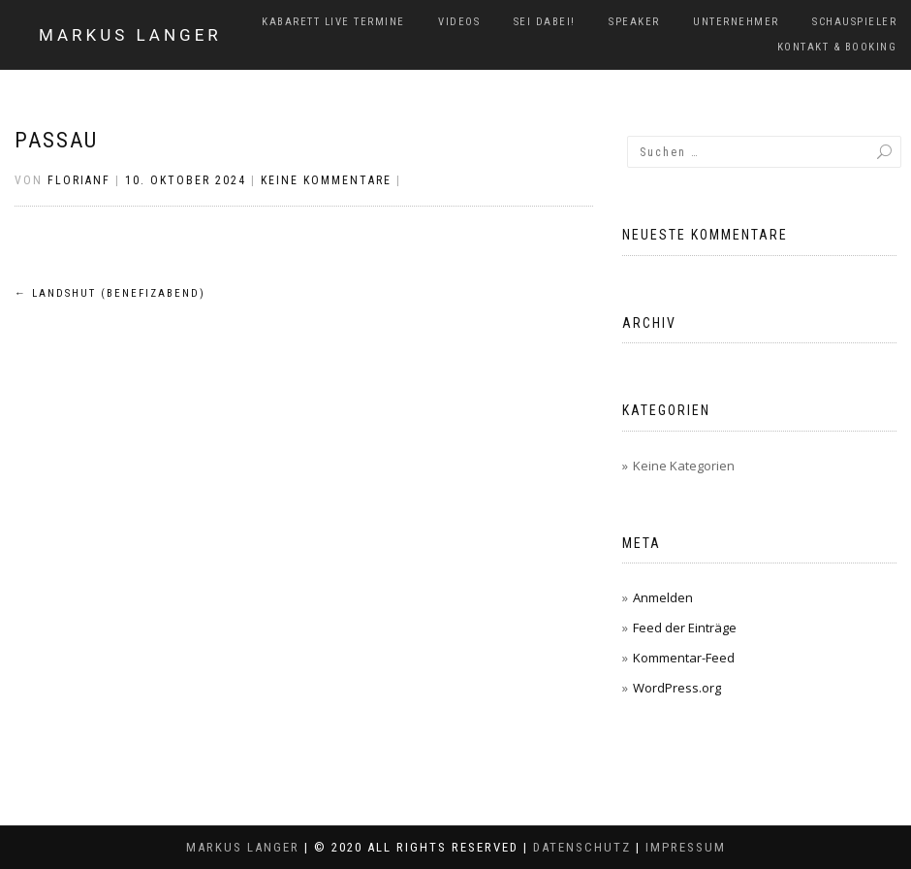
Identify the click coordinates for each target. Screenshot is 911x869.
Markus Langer (130, 35)
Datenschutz (582, 847)
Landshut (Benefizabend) (110, 293)
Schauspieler (854, 22)
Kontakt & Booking (837, 47)
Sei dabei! (545, 22)
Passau (56, 140)
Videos (459, 22)
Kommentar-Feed (684, 657)
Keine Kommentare (326, 180)
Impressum (685, 847)
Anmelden (663, 597)
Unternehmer (736, 22)
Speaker (634, 22)
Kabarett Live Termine (333, 22)
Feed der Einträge (685, 627)
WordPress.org (677, 687)
